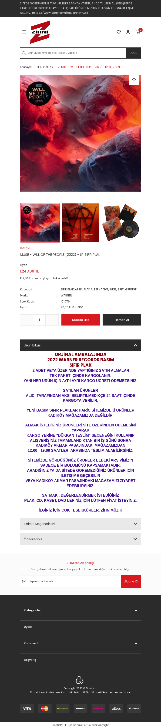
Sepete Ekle (80, 320)
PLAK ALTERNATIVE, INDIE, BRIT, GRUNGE (110, 289)
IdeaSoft (57, 725)
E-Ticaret (70, 725)
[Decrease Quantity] (26, 320)
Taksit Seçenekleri (39, 523)
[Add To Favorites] (134, 80)
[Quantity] (39, 320)
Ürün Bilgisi (32, 345)
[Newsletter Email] (80, 581)
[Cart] (138, 32)
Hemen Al (122, 320)
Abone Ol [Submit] (131, 581)
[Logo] (40, 32)
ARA (134, 53)
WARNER (66, 295)
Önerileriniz (33, 539)
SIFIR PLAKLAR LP (71, 289)
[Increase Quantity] (52, 320)
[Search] (80, 53)
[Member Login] (128, 32)
